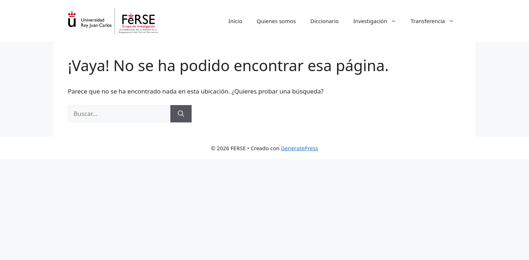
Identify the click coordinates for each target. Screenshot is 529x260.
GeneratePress (299, 148)
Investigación (378, 21)
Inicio (235, 21)
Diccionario (324, 21)
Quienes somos (276, 21)
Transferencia (436, 21)
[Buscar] (181, 113)
